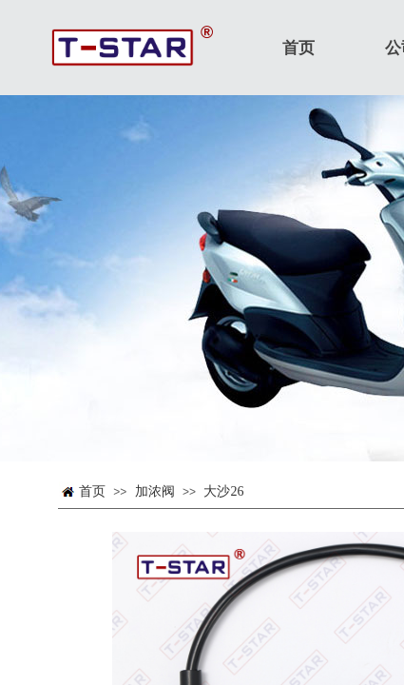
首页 (92, 491)
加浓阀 (155, 491)
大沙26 (223, 491)
